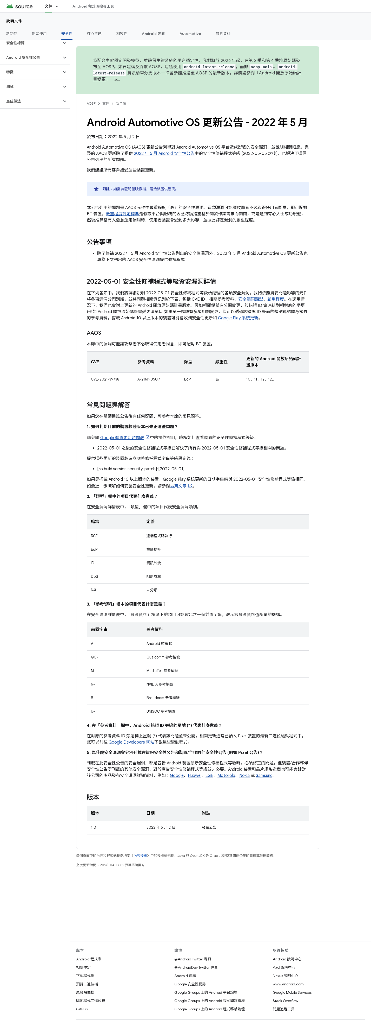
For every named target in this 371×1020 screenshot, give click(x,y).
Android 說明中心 (287, 959)
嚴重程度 (275, 299)
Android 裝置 (153, 33)
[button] (31, 43)
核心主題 (94, 33)
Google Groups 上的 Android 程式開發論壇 (209, 1000)
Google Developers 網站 (131, 742)
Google (177, 775)
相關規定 (83, 967)
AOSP (91, 103)
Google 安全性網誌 (190, 984)
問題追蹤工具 (284, 1009)
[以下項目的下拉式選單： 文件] (59, 6)
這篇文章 (178, 486)
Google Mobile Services (292, 992)
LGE (209, 775)
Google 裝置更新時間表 (122, 437)
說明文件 (14, 21)
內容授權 (140, 855)
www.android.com (288, 984)
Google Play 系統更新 (238, 318)
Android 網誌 (185, 975)
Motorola (226, 775)
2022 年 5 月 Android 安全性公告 (164, 153)
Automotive (190, 33)
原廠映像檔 (85, 992)
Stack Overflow (285, 1000)
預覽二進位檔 (87, 984)
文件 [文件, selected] (48, 6)
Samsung (264, 775)
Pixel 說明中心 (284, 967)
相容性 (122, 33)
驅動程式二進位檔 (90, 1000)
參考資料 (223, 33)
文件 (105, 103)
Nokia (244, 775)
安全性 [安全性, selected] (66, 33)
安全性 (121, 103)
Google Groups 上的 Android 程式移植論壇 (209, 1009)
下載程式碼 (85, 975)
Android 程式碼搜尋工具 (93, 6)
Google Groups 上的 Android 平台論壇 (205, 992)
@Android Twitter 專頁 (192, 959)
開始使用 (39, 33)
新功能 (11, 33)
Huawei (194, 775)
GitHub (82, 1009)
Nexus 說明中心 (285, 975)
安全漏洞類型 (250, 299)
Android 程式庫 (88, 959)
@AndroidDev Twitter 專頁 (196, 967)
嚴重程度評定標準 (122, 214)
